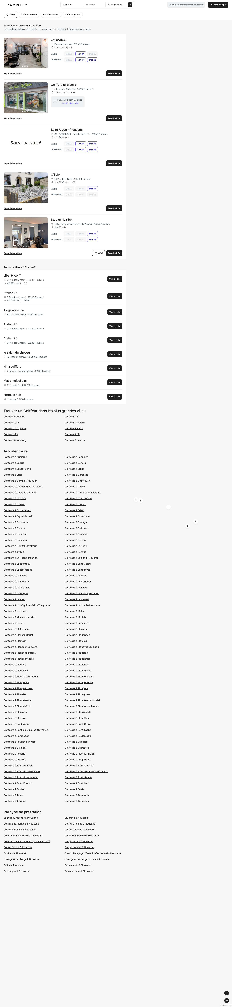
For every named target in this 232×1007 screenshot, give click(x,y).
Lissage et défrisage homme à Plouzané (87, 859)
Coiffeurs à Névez (14, 623)
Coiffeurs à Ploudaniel (77, 658)
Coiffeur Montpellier (15, 428)
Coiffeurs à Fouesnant (77, 516)
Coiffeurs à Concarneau (78, 498)
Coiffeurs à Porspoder (16, 735)
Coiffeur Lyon (11, 422)
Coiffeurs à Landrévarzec (18, 569)
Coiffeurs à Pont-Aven (16, 723)
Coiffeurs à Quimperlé (77, 747)
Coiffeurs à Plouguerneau (18, 688)
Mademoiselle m (15, 380)
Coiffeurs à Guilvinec (76, 528)
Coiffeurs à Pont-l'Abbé (78, 729)
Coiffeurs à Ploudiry (15, 664)
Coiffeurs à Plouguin (76, 688)
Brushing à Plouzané (76, 817)
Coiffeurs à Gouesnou (16, 522)
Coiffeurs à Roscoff (15, 759)
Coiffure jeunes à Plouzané (80, 829)
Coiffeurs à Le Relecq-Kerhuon (82, 593)
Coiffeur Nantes (74, 428)
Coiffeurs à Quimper (15, 747)
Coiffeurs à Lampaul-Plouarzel (82, 557)
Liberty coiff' (12, 275)
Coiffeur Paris (72, 434)
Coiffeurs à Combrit (15, 498)
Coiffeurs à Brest (74, 468)
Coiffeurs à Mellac (75, 611)
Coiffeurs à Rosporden (77, 759)
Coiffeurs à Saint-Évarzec (18, 765)
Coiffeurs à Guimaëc (15, 534)
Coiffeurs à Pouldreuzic (78, 735)
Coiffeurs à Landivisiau (78, 563)
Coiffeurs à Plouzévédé (78, 712)
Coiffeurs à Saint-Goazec (79, 765)
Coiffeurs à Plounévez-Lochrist (82, 700)
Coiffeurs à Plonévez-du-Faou (82, 646)
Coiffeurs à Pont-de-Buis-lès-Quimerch (26, 729)
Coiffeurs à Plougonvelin (79, 676)
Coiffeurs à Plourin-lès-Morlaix (82, 706)
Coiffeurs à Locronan (16, 611)
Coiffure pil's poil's (64, 84)
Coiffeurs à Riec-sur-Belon (80, 753)
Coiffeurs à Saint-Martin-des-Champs (86, 771)
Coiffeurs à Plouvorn (15, 712)
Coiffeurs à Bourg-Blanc (17, 468)
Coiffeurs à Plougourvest (79, 682)
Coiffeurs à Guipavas (76, 534)
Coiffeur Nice (11, 434)
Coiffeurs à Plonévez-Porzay (20, 652)
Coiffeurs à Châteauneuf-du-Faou (23, 486)
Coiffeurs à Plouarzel (76, 652)
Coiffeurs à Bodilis (14, 462)
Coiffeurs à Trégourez (77, 795)
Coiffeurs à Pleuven (76, 629)
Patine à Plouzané (14, 865)
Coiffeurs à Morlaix (75, 617)
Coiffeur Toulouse (75, 440)
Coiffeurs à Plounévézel (17, 706)
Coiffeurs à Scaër (74, 789)
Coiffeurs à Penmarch (77, 623)
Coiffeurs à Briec (13, 474)
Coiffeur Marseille (75, 422)
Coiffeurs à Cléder (75, 486)
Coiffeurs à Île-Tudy (76, 545)
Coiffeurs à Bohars (75, 462)
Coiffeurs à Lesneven (77, 599)
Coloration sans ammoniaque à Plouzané (27, 841)
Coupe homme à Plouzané (79, 847)
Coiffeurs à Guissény (15, 540)
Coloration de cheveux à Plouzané (23, 835)
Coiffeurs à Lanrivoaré (16, 581)
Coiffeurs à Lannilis (76, 575)
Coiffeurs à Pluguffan (77, 718)
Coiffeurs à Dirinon (75, 504)
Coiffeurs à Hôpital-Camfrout (20, 545)
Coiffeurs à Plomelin (15, 640)
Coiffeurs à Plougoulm (16, 682)
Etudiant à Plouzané (15, 853)
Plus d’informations (13, 73)
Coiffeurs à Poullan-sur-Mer (19, 741)
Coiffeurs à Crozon (14, 504)
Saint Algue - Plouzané (67, 129)
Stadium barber (62, 219)
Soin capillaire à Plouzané (79, 871)
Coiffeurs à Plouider (15, 694)
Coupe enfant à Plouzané (79, 841)
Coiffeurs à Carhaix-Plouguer (20, 480)
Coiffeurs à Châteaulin (77, 480)
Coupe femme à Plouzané (18, 847)
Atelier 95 (10, 293)
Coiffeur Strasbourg (15, 440)
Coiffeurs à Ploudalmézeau (19, 658)
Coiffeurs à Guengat (76, 522)
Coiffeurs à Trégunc (15, 801)
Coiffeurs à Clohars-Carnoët (20, 492)
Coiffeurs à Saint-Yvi (76, 783)
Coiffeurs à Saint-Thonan (18, 783)
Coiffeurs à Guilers (14, 528)
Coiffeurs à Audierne (15, 456)
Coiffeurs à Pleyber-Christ (18, 634)
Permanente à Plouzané (78, 865)
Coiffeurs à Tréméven (77, 801)
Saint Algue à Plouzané (16, 871)
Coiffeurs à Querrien (76, 741)
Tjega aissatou (14, 310)
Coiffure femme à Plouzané (80, 823)
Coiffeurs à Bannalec (76, 456)
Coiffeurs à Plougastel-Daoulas (21, 676)
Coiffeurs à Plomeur (76, 640)
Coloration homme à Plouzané (82, 835)
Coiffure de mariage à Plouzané (21, 823)
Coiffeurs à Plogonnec (77, 634)
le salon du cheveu (17, 352)
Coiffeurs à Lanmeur (15, 575)
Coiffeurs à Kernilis (75, 551)
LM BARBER (59, 40)
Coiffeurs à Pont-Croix (77, 723)
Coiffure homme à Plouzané (19, 829)
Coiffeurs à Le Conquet (78, 581)
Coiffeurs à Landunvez (77, 569)
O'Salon (56, 174)
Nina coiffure (13, 366)
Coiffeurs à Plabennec (16, 629)
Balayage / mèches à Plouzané (21, 817)
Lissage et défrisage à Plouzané (21, 859)
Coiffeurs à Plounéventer (18, 700)
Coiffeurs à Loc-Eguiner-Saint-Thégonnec (27, 605)
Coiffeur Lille (72, 416)
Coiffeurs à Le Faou (76, 587)
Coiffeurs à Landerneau (17, 563)
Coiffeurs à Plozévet (15, 718)
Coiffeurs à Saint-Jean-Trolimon (22, 771)
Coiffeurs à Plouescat (16, 670)
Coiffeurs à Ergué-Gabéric (18, 516)
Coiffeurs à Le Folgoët (16, 593)
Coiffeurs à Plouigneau (78, 694)
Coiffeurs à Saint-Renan (78, 777)
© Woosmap (176, 1005)
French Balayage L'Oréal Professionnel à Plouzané (93, 853)
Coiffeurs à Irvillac (14, 551)
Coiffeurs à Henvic (75, 540)
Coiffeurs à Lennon (14, 599)
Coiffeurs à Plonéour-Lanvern (20, 646)
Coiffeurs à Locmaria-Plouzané (82, 605)
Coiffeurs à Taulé (13, 795)
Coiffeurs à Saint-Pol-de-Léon (21, 777)
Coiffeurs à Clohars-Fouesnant (82, 492)
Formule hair (12, 395)
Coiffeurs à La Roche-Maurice (20, 557)
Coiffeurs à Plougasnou (78, 670)
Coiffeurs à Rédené (14, 753)
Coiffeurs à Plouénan (76, 664)
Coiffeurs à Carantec (76, 474)
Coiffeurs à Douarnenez (17, 510)
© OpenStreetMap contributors (215, 1005)
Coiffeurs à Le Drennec (17, 587)
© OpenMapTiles (191, 1005)
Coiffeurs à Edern (74, 510)
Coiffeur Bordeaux (14, 416)
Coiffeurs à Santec (14, 789)
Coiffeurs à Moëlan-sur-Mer (19, 617)
